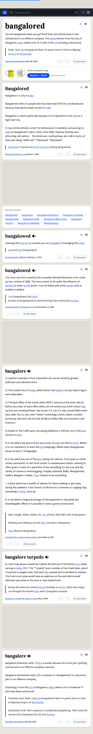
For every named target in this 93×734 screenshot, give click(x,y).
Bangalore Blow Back (55, 219)
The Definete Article (28, 307)
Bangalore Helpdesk (28, 223)
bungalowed (10, 257)
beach (42, 587)
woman (75, 301)
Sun (44, 515)
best (83, 431)
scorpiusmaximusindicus (27, 537)
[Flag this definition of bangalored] (85, 24)
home (75, 443)
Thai (36, 475)
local (42, 447)
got (22, 50)
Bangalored (10, 154)
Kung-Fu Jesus (31, 598)
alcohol (9, 285)
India (20, 43)
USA (75, 116)
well (10, 250)
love (11, 531)
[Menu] (88, 12)
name (53, 38)
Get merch (80, 61)
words (26, 285)
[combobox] (44, 12)
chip (83, 406)
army (78, 564)
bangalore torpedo (73, 215)
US (55, 43)
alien (43, 523)
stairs (82, 243)
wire (36, 591)
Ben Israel (22, 154)
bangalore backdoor (48, 215)
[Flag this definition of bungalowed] (86, 235)
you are (24, 243)
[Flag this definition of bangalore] (86, 370)
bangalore (27, 215)
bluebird (21, 61)
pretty (23, 491)
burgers (12, 54)
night (35, 296)
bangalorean (12, 219)
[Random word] (76, 12)
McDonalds (26, 54)
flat (47, 572)
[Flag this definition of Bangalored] (86, 87)
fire (40, 663)
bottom (51, 714)
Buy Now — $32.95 (38, 75)
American (13, 147)
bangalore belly (31, 219)
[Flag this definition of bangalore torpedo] (86, 556)
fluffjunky (23, 257)
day (63, 587)
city (31, 687)
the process (42, 147)
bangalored (10, 61)
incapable (54, 243)
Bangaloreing (51, 223)
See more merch (58, 75)
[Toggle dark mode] (83, 12)
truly (20, 250)
